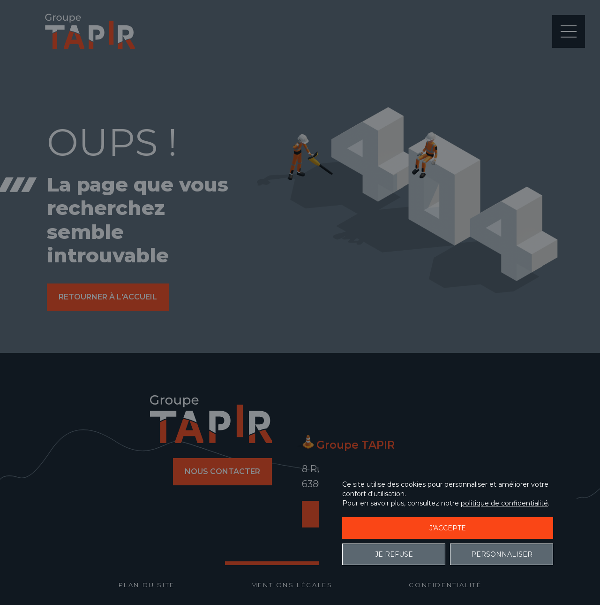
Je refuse (394, 554)
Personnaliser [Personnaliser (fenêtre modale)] (501, 554)
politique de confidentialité (504, 503)
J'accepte (447, 528)
